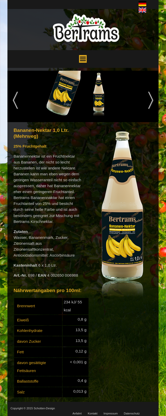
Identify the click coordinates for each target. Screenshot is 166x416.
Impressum (111, 413)
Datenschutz (132, 413)
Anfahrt (77, 413)
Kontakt (92, 413)
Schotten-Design (44, 408)
